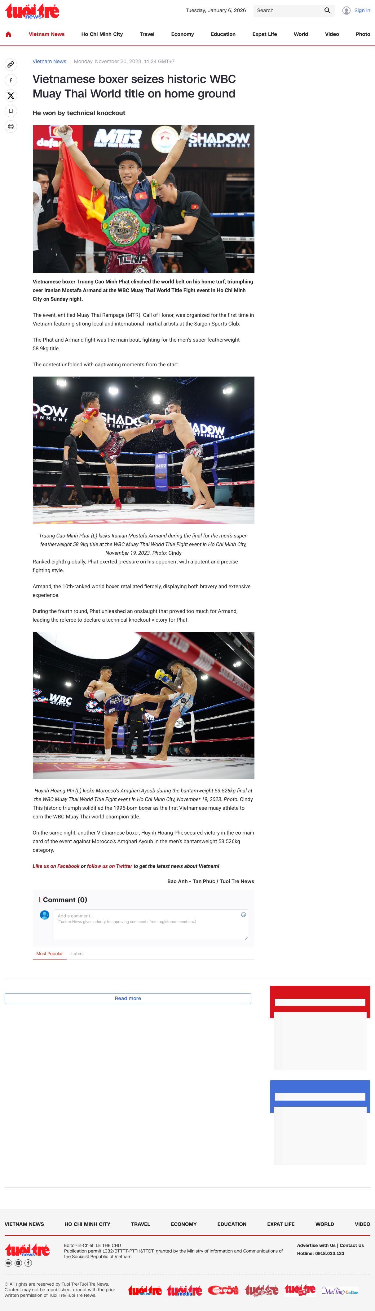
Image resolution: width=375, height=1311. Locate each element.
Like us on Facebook (56, 866)
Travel (147, 34)
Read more (128, 998)
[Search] (294, 11)
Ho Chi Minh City (102, 34)
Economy (182, 34)
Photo (363, 34)
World (301, 34)
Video (332, 34)
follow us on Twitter (109, 866)
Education (223, 34)
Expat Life (265, 34)
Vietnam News (46, 34)
